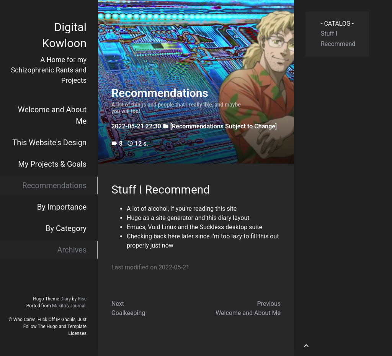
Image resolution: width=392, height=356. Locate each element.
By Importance (62, 207)
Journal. (78, 305)
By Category (66, 228)
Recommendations (54, 185)
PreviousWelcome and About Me (248, 308)
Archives (72, 249)
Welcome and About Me (52, 115)
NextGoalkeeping (128, 308)
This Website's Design (49, 142)
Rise (82, 299)
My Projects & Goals (52, 164)
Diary (65, 299)
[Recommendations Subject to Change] (223, 126)
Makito (59, 305)
